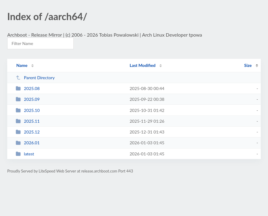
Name (21, 65)
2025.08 (28, 88)
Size (248, 65)
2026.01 (28, 142)
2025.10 (28, 110)
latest (25, 153)
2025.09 (28, 99)
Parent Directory (35, 77)
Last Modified (143, 65)
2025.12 (28, 131)
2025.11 (28, 121)
